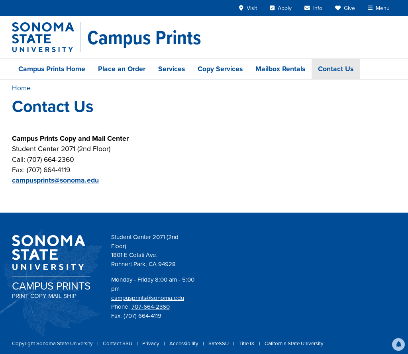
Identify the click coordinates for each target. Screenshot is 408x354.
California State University (294, 343)
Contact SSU (118, 343)
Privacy (151, 343)
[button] (398, 344)
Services (171, 69)
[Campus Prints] (144, 37)
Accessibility (184, 343)
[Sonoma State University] (46, 37)
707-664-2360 (150, 306)
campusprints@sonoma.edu (55, 180)
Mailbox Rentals (280, 69)
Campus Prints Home (51, 69)
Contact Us (335, 69)
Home (21, 88)
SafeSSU (219, 343)
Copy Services (220, 69)
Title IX (247, 343)
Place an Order (121, 69)
